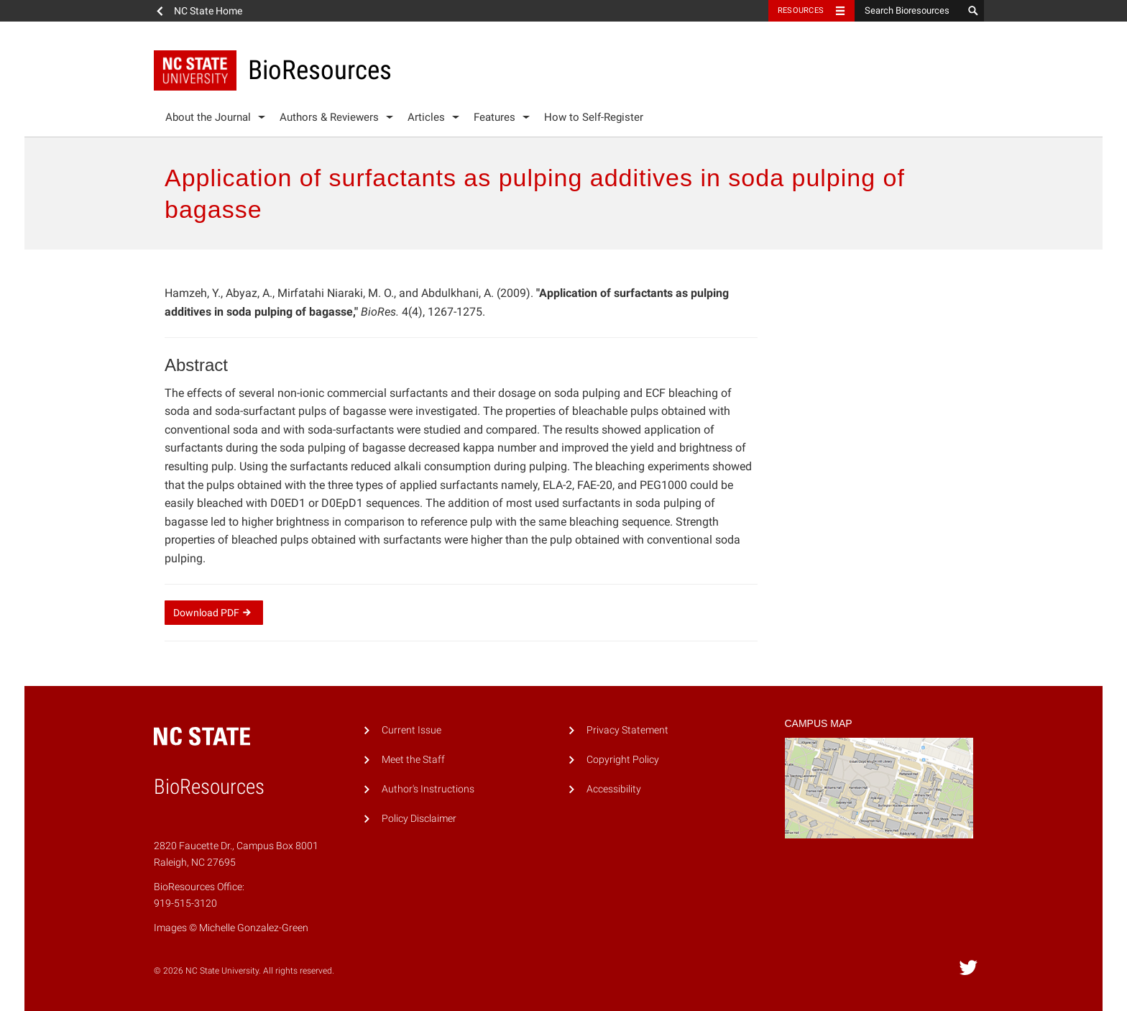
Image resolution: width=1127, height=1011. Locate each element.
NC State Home (208, 11)
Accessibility (613, 789)
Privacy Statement (627, 730)
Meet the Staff (413, 760)
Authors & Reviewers (329, 117)
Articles (426, 117)
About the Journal (208, 117)
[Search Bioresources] (908, 11)
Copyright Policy (622, 760)
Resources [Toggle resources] (801, 10)
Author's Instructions (428, 789)
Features (494, 117)
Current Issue (411, 730)
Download (213, 612)
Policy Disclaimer (419, 819)
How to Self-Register (593, 117)
